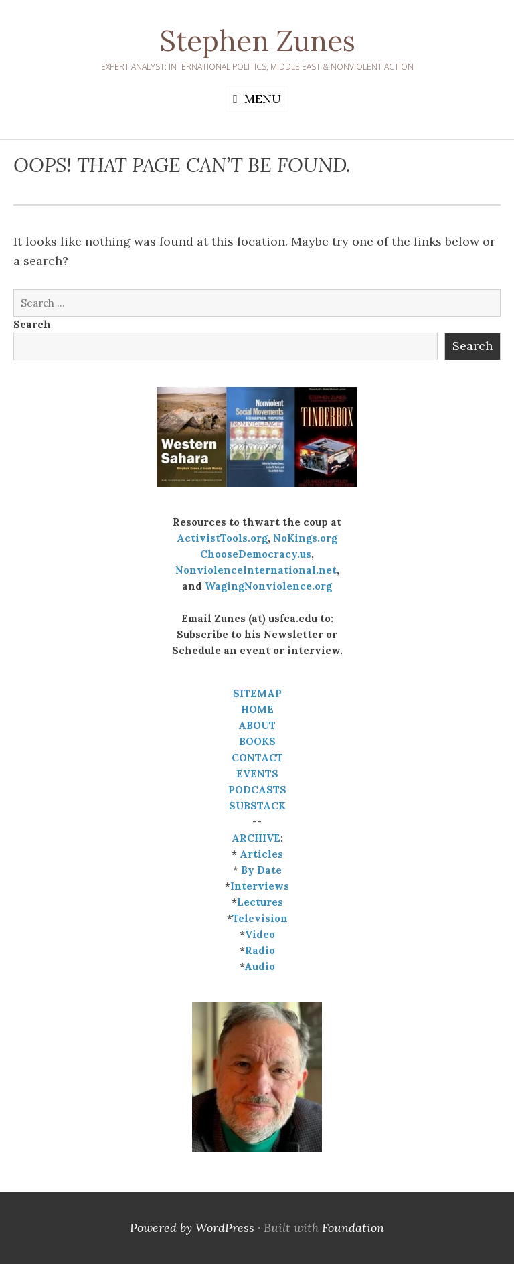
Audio (259, 966)
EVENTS (257, 773)
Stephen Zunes (257, 41)
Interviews (259, 886)
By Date (261, 870)
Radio (260, 950)
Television (260, 918)
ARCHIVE (256, 838)
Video (260, 934)
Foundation (353, 1227)
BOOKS (257, 741)
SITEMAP (257, 693)
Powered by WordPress (192, 1227)
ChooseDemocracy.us (255, 554)
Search (32, 324)
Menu (262, 98)
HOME (257, 709)
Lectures (260, 902)
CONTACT (257, 757)
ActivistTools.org (222, 538)
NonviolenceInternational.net (256, 570)
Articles (261, 854)
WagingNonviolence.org (268, 586)
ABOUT (257, 725)
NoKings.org (305, 538)
